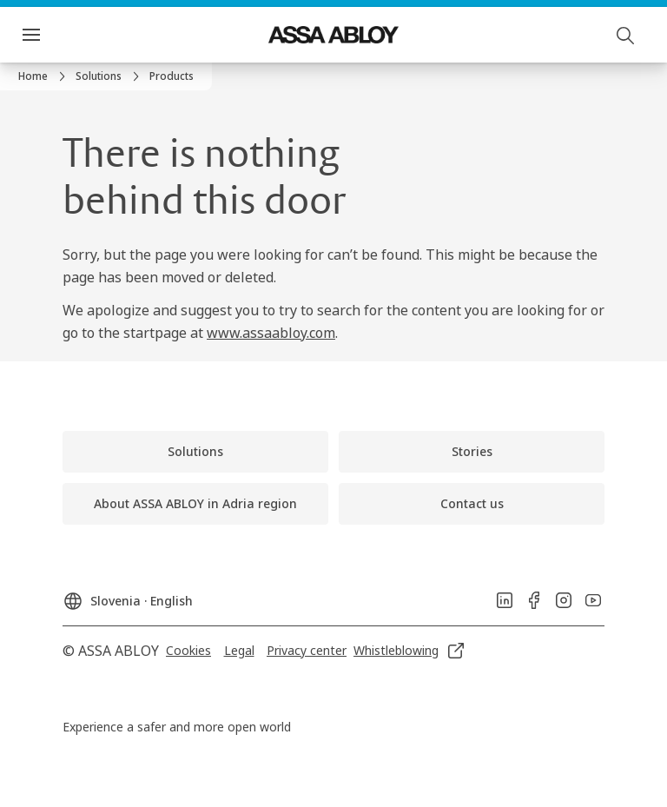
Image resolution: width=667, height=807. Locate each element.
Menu (61, 34)
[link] (44, 76)
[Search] (626, 35)
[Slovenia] (128, 596)
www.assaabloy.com (271, 332)
